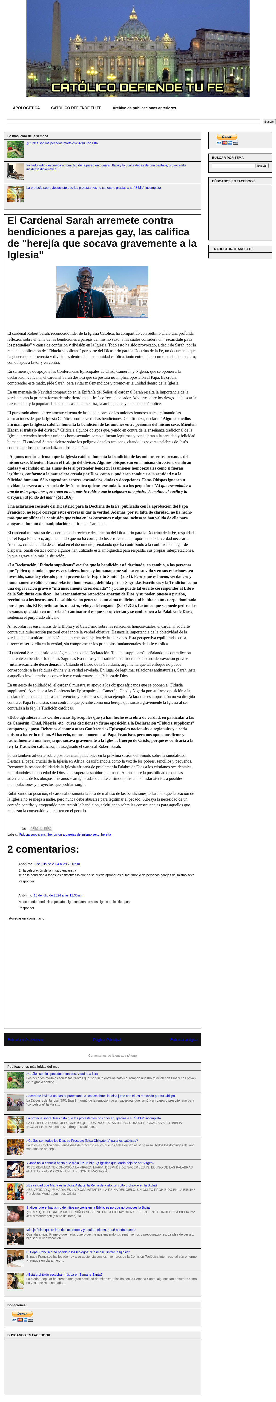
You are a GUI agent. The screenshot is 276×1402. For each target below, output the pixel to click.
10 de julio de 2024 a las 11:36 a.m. (59, 895)
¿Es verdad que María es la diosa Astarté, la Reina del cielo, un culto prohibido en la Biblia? (92, 1185)
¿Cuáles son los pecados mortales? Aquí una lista (62, 143)
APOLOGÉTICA (26, 108)
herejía (106, 834)
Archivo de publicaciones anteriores (144, 108)
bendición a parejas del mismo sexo (73, 834)
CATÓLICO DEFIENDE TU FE (76, 108)
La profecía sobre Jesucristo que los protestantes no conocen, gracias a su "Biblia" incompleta (93, 187)
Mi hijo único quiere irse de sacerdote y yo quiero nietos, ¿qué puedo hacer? (81, 1230)
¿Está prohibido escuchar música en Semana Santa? (64, 1274)
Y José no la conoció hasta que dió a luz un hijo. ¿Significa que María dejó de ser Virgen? (90, 1163)
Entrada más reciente (25, 1040)
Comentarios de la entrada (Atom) (112, 1055)
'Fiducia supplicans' (32, 834)
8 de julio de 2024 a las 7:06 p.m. (57, 864)
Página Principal (107, 1040)
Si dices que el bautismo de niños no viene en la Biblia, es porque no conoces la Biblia (88, 1207)
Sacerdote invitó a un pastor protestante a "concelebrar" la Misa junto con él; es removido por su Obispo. (101, 1096)
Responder (26, 881)
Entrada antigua (184, 1040)
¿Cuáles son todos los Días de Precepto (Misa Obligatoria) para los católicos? (82, 1140)
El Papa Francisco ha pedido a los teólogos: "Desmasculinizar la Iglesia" (78, 1252)
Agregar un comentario (26, 918)
